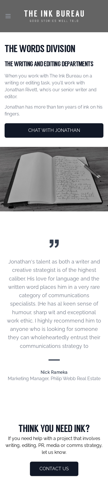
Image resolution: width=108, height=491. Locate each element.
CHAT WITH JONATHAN (54, 130)
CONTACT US (54, 468)
